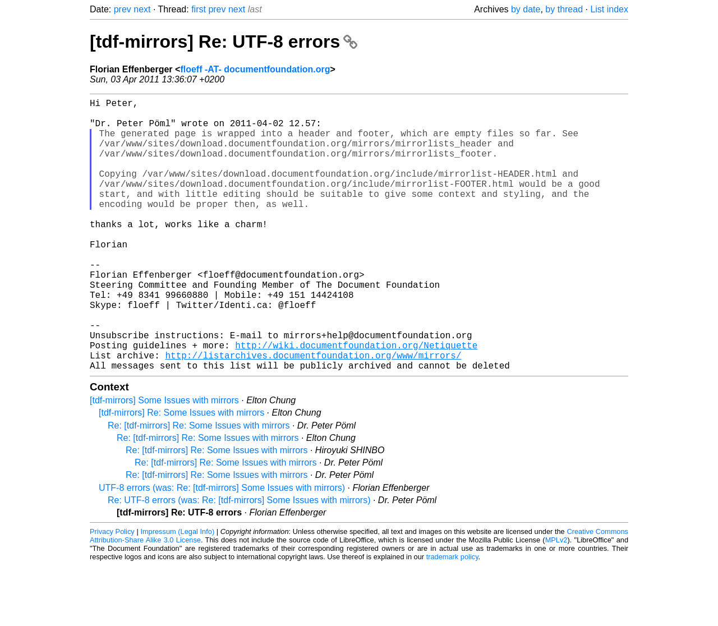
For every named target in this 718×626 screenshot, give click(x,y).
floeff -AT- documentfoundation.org (255, 69)
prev (122, 9)
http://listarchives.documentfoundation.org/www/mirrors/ (313, 413)
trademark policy (452, 617)
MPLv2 (556, 600)
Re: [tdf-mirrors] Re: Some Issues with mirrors (199, 486)
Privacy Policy (112, 592)
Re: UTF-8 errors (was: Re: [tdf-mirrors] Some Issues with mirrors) (239, 560)
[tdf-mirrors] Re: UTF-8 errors (223, 41)
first (198, 9)
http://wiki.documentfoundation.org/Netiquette (356, 401)
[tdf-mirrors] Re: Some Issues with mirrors (181, 473)
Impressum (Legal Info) (177, 592)
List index (609, 9)
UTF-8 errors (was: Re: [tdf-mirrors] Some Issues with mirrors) (222, 548)
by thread (564, 9)
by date (525, 9)
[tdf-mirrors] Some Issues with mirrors (164, 461)
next (142, 9)
